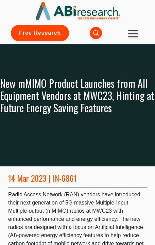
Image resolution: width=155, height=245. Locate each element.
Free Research (40, 33)
